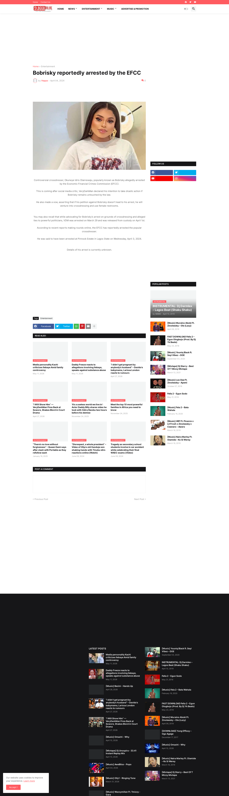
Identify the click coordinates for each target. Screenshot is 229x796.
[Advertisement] (114, 39)
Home (35, 2)
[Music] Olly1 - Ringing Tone (120, 778)
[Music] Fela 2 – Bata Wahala (178, 408)
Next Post (139, 499)
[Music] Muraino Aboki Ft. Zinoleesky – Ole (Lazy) (180, 324)
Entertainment (91, 8)
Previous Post (41, 499)
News (71, 8)
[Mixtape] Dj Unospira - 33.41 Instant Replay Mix (121, 752)
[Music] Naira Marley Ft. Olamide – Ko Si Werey (179, 438)
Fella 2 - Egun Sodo (177, 393)
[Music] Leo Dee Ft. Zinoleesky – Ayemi (177, 381)
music (110, 8)
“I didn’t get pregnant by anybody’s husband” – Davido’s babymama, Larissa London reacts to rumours (127, 368)
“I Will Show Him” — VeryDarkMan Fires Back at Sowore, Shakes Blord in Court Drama (49, 408)
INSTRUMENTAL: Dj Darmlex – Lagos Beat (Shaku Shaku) (177, 663)
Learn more (29, 781)
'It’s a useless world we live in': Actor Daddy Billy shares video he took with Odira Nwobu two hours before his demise (89, 408)
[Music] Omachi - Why (117, 737)
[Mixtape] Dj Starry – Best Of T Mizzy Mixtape (180, 367)
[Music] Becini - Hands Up (119, 686)
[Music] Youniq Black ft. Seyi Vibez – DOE (179, 353)
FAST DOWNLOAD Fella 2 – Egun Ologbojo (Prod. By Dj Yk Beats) (181, 339)
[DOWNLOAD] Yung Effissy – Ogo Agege (176, 732)
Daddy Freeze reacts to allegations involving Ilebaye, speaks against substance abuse (89, 367)
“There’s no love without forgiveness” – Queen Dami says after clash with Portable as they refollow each (49, 448)
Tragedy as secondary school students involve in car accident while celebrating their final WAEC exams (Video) (127, 448)
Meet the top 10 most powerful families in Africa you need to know (126, 407)
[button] (186, 8)
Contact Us (45, 2)
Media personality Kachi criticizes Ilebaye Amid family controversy (48, 367)
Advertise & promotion (135, 8)
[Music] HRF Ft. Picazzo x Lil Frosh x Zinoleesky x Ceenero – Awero (180, 424)
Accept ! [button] (13, 787)
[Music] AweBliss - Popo (118, 764)
